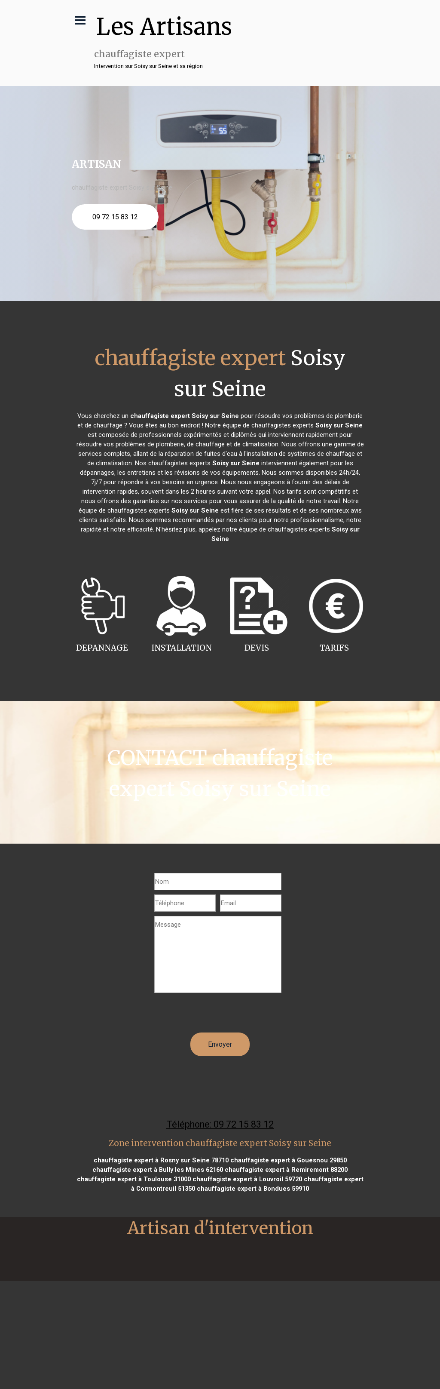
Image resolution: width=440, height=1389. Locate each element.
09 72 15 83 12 (115, 217)
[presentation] (219, 1016)
